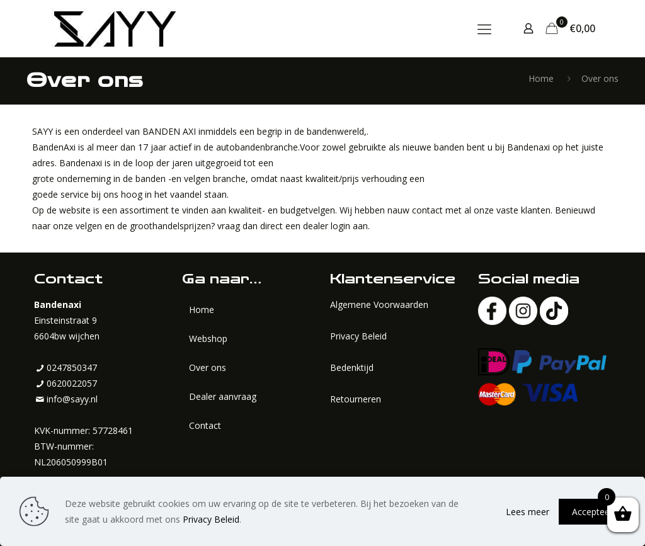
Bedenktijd (352, 367)
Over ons (207, 367)
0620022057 (72, 383)
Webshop (208, 338)
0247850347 (72, 367)
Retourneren (355, 399)
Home (541, 78)
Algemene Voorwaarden (379, 304)
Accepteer (592, 512)
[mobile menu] (484, 28)
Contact (205, 425)
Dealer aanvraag (222, 396)
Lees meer (527, 512)
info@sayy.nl (72, 399)
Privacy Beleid (358, 336)
